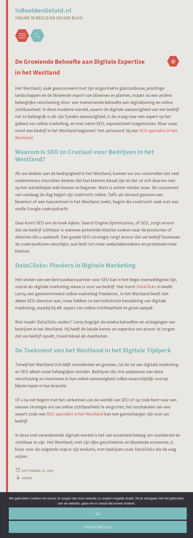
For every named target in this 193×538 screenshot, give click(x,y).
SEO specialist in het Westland (75, 414)
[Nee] (186, 515)
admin (27, 478)
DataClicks (146, 286)
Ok (98, 513)
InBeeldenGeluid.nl (43, 10)
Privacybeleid (98, 526)
